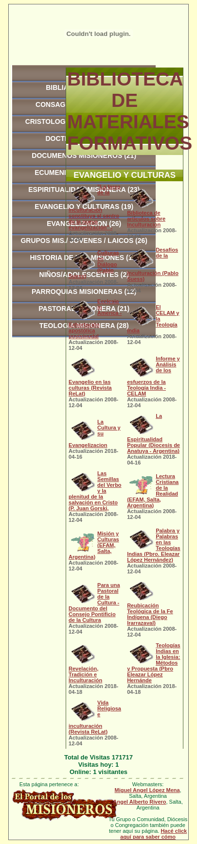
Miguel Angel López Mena (147, 790)
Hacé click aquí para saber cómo (153, 834)
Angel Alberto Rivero (139, 802)
